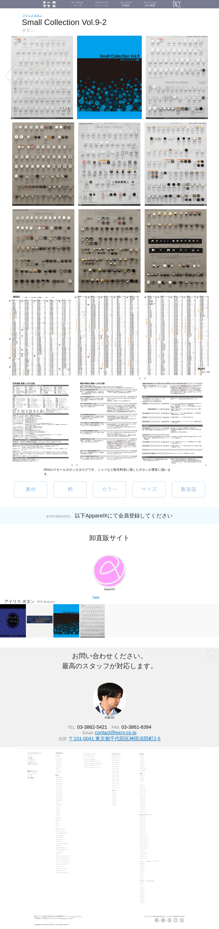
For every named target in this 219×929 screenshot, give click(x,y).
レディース (78, 916)
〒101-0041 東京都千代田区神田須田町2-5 (114, 738)
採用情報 (175, 916)
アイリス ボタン (32, 15)
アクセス (169, 916)
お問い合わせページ (65, 918)
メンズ (72, 916)
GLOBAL (182, 916)
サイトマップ (148, 916)
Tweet (95, 597)
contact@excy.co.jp (115, 732)
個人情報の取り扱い (159, 916)
